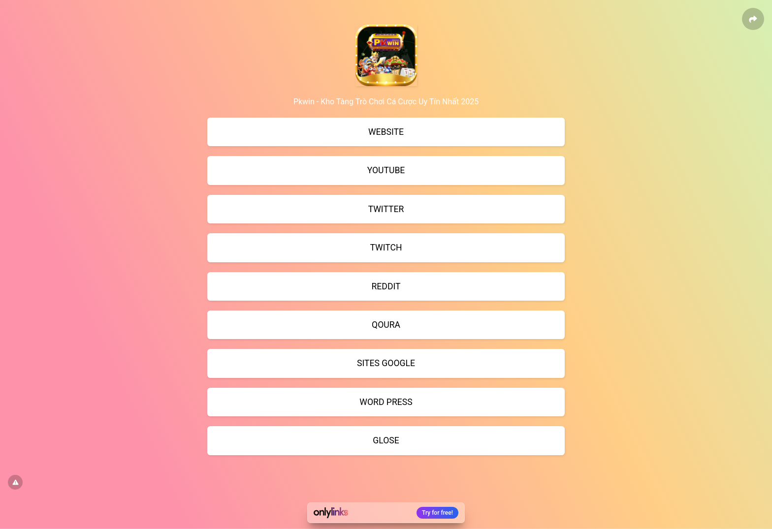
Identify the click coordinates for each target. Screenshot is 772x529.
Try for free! (437, 512)
